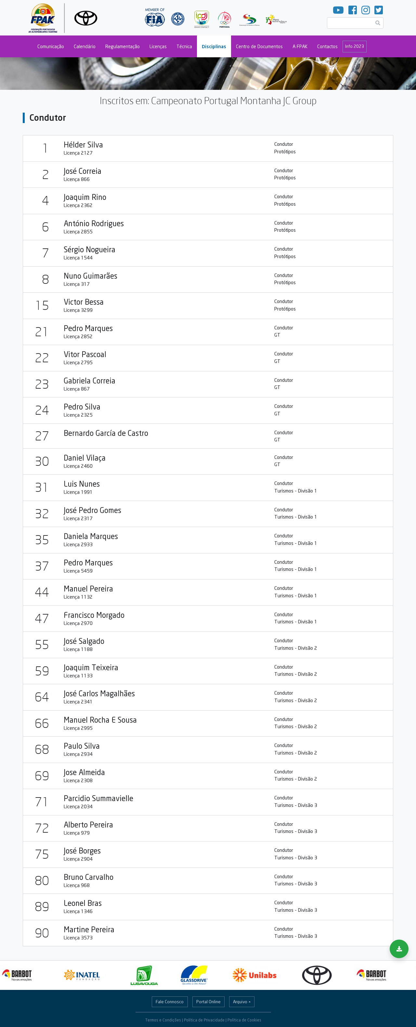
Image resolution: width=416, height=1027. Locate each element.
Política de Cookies (244, 1020)
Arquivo (240, 1001)
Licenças (158, 46)
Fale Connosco (170, 1001)
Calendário (85, 46)
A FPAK (299, 46)
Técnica (184, 46)
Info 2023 (354, 46)
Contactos (327, 46)
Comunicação (50, 46)
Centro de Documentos (259, 46)
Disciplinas (214, 46)
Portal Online (208, 1001)
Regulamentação (122, 46)
